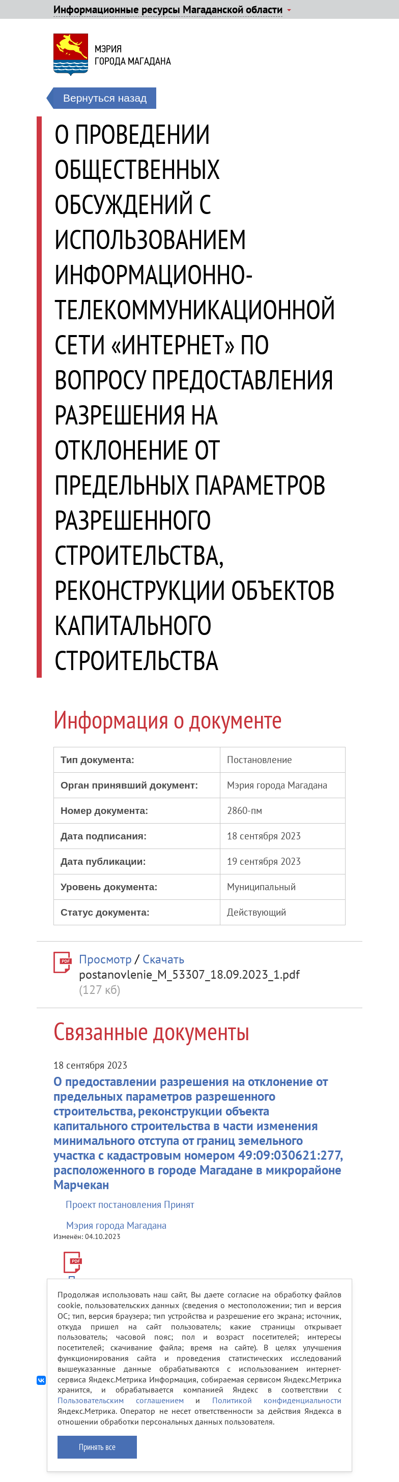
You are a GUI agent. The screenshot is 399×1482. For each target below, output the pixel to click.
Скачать (163, 959)
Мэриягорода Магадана (133, 55)
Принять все (97, 1447)
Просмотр (105, 959)
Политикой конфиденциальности (277, 1400)
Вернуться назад (105, 98)
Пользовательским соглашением (121, 1400)
